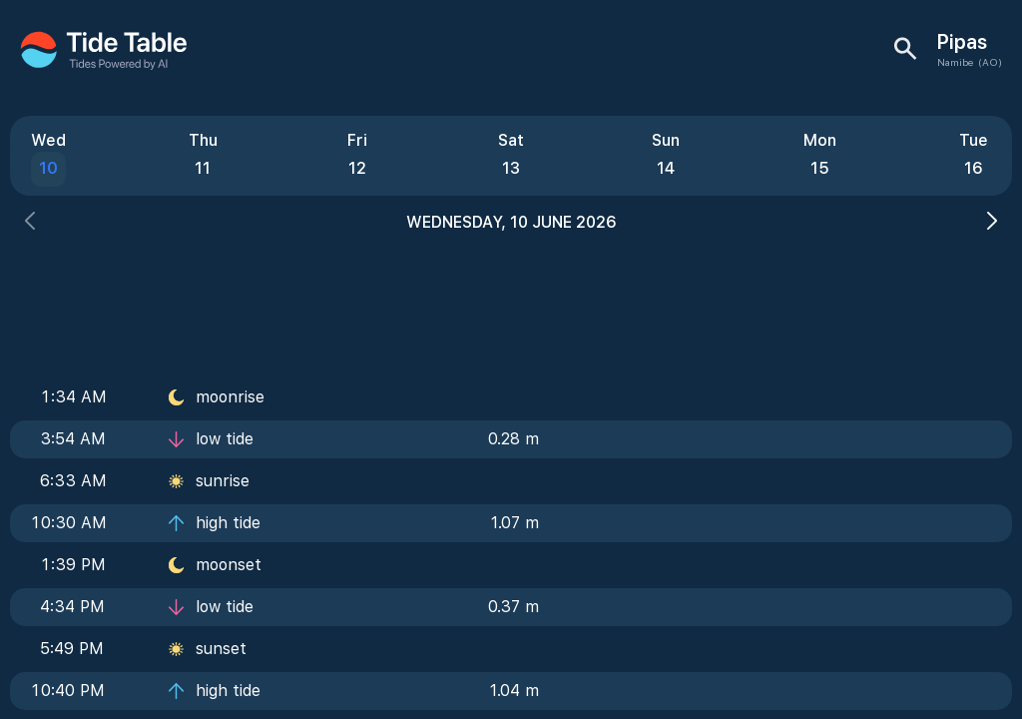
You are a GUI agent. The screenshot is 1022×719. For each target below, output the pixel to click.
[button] (30, 223)
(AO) (990, 62)
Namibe (955, 62)
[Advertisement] (511, 300)
